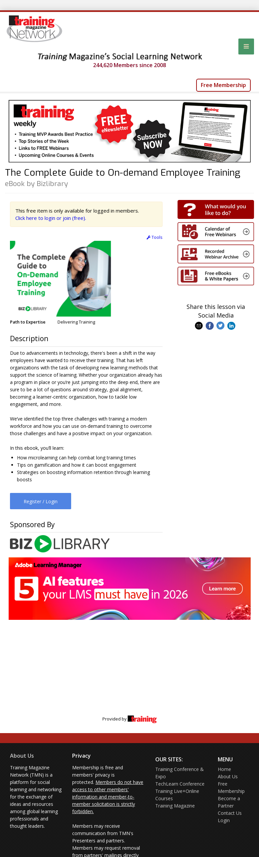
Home (224, 769)
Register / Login (41, 501)
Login (224, 820)
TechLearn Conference (179, 784)
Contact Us (230, 813)
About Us (22, 755)
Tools (155, 237)
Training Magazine (175, 806)
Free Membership (223, 85)
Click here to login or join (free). (50, 218)
